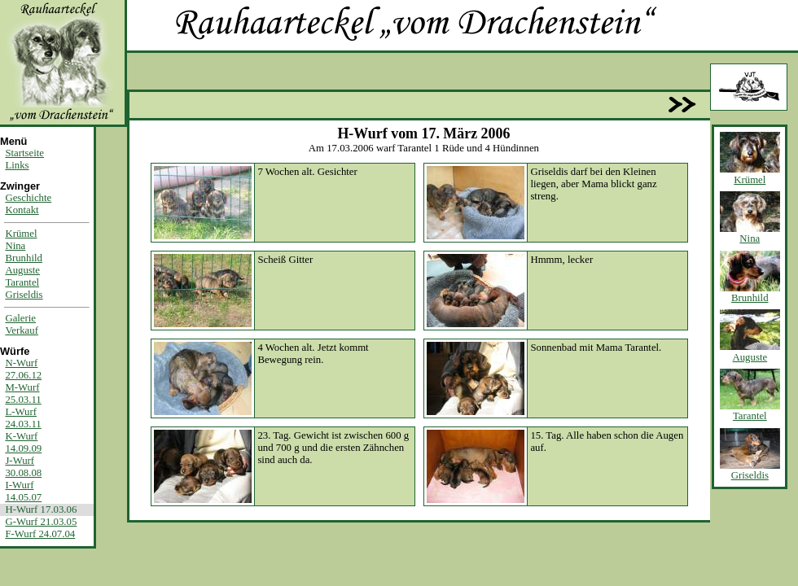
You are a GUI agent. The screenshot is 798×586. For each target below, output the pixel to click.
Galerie (20, 318)
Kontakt (21, 210)
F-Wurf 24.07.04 (40, 534)
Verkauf (21, 330)
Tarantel (22, 282)
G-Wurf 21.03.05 (41, 521)
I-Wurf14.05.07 (23, 491)
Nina (15, 245)
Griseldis (23, 294)
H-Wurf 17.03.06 (41, 509)
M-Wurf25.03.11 (23, 393)
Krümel (21, 233)
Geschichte (28, 197)
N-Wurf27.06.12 (23, 369)
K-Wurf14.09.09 (23, 442)
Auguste (22, 270)
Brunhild (23, 258)
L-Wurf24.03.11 (23, 418)
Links (16, 165)
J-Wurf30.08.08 (23, 467)
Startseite (24, 153)
